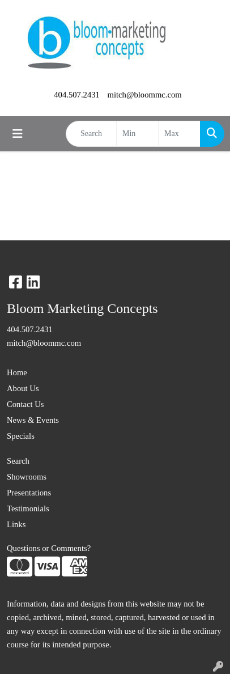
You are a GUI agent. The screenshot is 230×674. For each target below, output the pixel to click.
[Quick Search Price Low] (137, 134)
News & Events (33, 420)
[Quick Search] (91, 134)
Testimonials (28, 508)
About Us (23, 388)
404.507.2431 (77, 94)
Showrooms (26, 476)
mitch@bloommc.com (145, 94)
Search (18, 460)
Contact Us (25, 404)
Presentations (29, 492)
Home (17, 372)
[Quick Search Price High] (179, 134)
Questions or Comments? (49, 548)
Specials (21, 435)
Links (16, 524)
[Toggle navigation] (17, 134)
